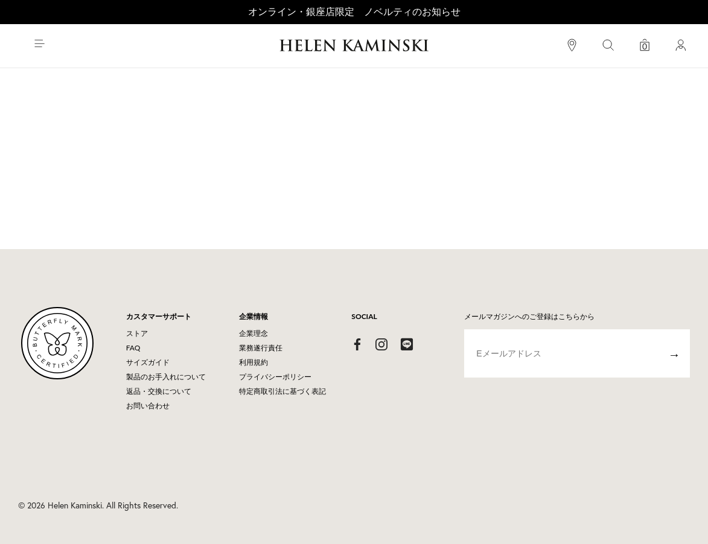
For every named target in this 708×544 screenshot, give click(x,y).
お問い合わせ (148, 405)
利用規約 (253, 362)
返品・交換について (158, 391)
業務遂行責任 (260, 347)
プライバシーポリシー (275, 376)
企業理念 (253, 333)
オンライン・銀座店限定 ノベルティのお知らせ (354, 11)
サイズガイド (148, 362)
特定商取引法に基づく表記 (282, 391)
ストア (137, 333)
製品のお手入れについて (166, 376)
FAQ (133, 347)
